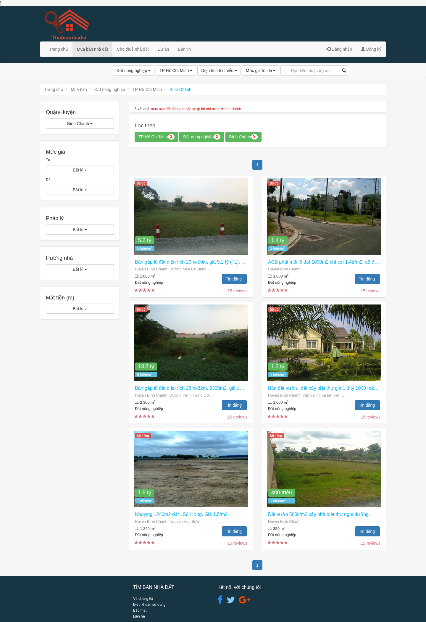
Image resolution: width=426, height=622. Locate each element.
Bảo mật (139, 610)
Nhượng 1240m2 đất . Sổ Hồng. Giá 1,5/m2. (182, 514)
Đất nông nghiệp (134, 70)
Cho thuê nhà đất (133, 49)
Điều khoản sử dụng (149, 604)
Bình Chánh (80, 123)
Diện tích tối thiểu (219, 70)
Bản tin (184, 49)
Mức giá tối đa (260, 70)
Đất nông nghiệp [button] (201, 137)
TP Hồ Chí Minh (175, 70)
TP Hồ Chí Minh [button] (156, 137)
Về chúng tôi (143, 599)
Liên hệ (139, 616)
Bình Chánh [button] (243, 137)
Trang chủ (58, 49)
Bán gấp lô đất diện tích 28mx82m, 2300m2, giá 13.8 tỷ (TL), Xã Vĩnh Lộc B (214, 388)
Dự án (163, 49)
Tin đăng (234, 279)
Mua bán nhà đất (92, 49)
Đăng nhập (339, 49)
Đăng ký (371, 49)
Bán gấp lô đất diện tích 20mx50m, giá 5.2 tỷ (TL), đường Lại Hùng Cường (213, 261)
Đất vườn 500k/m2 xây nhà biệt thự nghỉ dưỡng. (319, 514)
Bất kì (80, 170)
